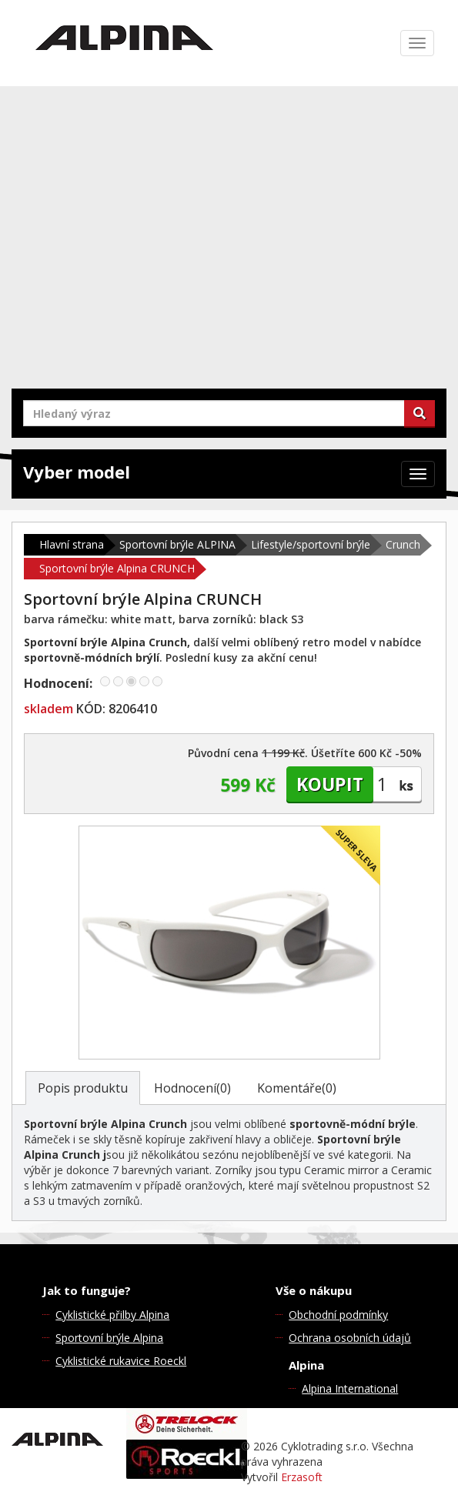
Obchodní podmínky (338, 1314)
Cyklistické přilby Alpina (112, 1314)
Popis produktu (83, 1088)
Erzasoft (302, 1477)
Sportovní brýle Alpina (109, 1337)
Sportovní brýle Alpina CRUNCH (117, 568)
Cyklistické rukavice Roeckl (120, 1360)
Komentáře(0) (296, 1088)
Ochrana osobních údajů (350, 1337)
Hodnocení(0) (192, 1088)
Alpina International (350, 1388)
